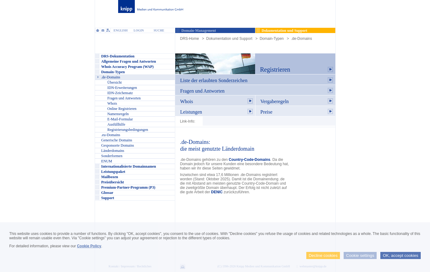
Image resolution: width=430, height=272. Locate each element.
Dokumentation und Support (229, 38)
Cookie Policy (89, 246)
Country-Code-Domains (250, 159)
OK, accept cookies (400, 255)
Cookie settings (360, 255)
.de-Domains (301, 38)
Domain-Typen (272, 38)
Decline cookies (323, 255)
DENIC (216, 192)
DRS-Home (189, 38)
